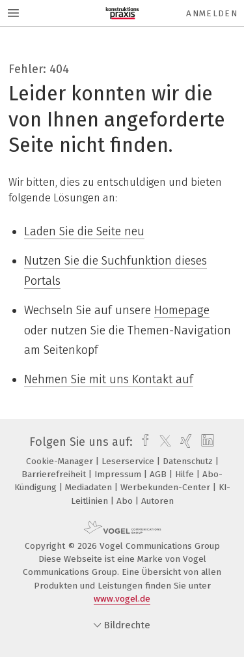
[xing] (184, 442)
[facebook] (142, 442)
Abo (125, 500)
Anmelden (211, 13)
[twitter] (162, 442)
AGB (159, 474)
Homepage (182, 310)
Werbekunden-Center (166, 487)
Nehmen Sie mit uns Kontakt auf (108, 379)
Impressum (119, 474)
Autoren (157, 500)
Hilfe (186, 474)
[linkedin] (206, 442)
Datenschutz (189, 461)
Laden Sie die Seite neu (84, 231)
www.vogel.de (122, 598)
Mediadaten (90, 487)
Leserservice (129, 461)
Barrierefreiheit (54, 474)
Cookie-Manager (61, 461)
